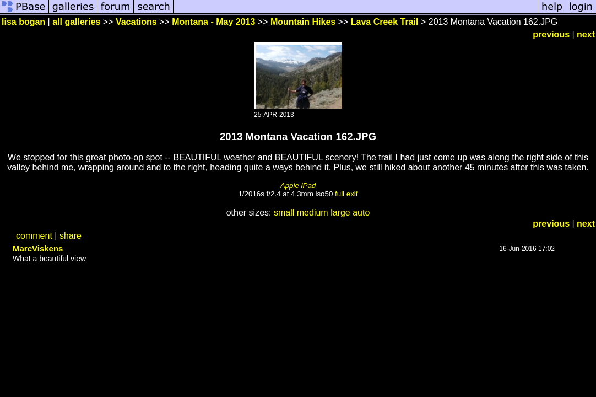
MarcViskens (38, 248)
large (340, 212)
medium (312, 212)
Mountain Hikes (302, 21)
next (586, 34)
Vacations (136, 21)
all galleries (76, 21)
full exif (346, 194)
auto (361, 212)
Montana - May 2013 (213, 21)
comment (34, 235)
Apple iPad (298, 185)
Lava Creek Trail (385, 21)
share (70, 235)
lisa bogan (23, 21)
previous (551, 34)
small (284, 212)
